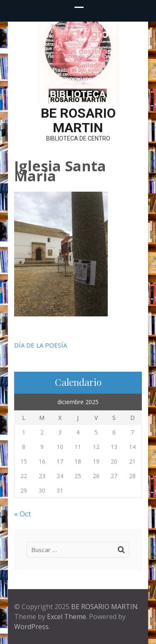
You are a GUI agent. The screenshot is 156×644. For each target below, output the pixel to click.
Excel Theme (66, 616)
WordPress (31, 626)
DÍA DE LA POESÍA (40, 345)
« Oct (22, 513)
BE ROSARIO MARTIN (78, 120)
